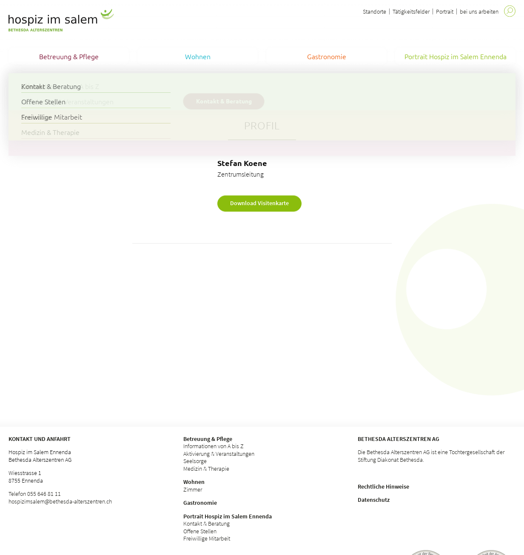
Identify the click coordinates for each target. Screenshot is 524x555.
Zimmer (192, 489)
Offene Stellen (199, 531)
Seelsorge (195, 461)
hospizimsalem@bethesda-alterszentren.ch (60, 501)
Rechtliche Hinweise (383, 486)
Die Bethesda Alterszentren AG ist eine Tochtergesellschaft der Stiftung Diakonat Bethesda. (431, 455)
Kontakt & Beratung (206, 523)
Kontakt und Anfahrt (40, 439)
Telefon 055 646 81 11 (35, 494)
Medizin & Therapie (206, 468)
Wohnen (194, 482)
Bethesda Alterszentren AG (398, 439)
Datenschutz (374, 500)
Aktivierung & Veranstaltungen (218, 454)
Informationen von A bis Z (213, 446)
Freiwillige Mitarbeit (206, 538)
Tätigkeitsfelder (411, 11)
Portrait (444, 11)
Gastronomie (200, 502)
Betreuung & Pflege (207, 439)
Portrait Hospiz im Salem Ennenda (227, 516)
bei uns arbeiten (479, 11)
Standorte (374, 11)
